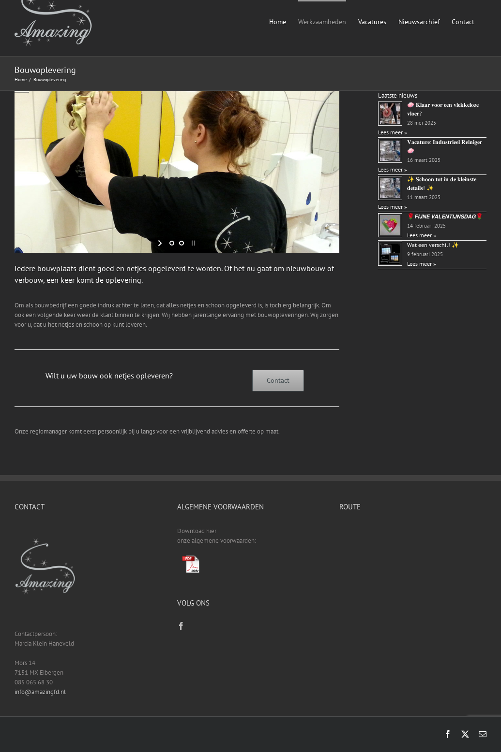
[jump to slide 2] (181, 243)
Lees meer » (392, 132)
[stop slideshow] (192, 243)
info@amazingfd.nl (40, 692)
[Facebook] (181, 626)
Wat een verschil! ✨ (433, 244)
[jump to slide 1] (172, 243)
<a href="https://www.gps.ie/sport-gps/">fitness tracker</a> (412, 562)
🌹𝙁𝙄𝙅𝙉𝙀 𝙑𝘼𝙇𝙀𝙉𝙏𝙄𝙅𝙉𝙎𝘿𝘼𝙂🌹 (445, 216)
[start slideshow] (161, 243)
